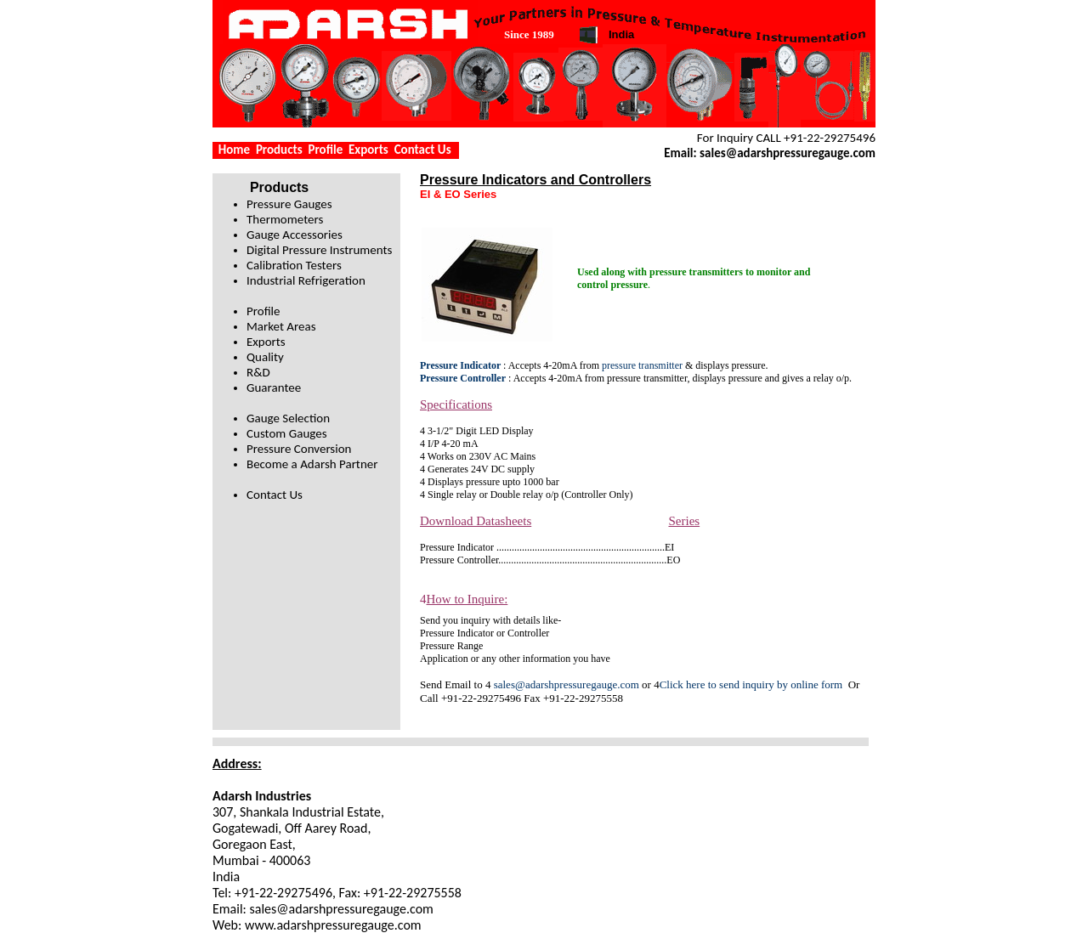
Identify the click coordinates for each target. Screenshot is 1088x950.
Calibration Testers (294, 265)
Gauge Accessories (294, 234)
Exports (368, 149)
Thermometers (284, 219)
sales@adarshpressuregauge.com (566, 684)
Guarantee (273, 387)
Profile (325, 149)
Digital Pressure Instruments (319, 249)
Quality (265, 357)
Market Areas (281, 326)
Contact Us (422, 149)
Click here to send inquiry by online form (754, 684)
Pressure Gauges (289, 204)
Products (279, 149)
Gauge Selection (288, 418)
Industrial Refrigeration (306, 280)
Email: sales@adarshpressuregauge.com (770, 153)
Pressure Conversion (298, 448)
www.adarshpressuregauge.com (333, 925)
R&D (258, 372)
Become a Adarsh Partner (311, 464)
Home (234, 149)
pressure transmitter (642, 365)
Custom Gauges (286, 433)
